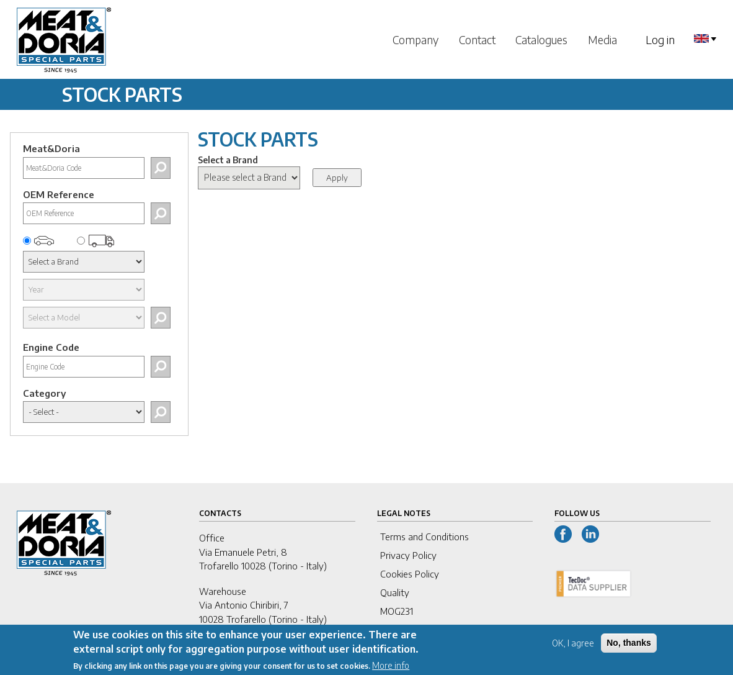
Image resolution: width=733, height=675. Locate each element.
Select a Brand (228, 160)
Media (602, 39)
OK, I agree (573, 648)
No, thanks (628, 648)
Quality (394, 592)
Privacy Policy (408, 555)
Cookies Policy (409, 573)
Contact (477, 39)
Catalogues (541, 39)
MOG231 (396, 611)
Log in (660, 39)
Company (415, 39)
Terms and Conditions (424, 536)
